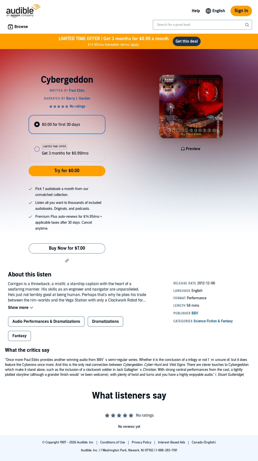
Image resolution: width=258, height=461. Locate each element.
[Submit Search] (247, 25)
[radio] (67, 124)
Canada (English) (204, 442)
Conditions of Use (113, 442)
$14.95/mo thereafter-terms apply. (114, 41)
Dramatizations (105, 321)
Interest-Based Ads (172, 442)
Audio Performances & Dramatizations (46, 321)
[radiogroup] (67, 138)
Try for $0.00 (66, 170)
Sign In (241, 10)
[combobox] (202, 25)
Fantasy (19, 335)
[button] (67, 260)
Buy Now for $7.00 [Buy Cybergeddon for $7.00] (67, 248)
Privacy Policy (142, 442)
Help (196, 10)
